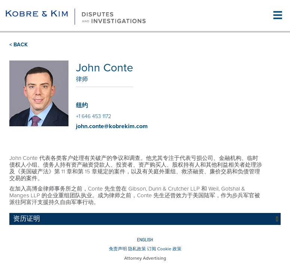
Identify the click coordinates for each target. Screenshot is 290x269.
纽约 (82, 105)
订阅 (151, 248)
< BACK (18, 44)
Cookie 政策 (169, 248)
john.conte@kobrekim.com (112, 126)
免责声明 (118, 248)
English (145, 240)
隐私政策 (137, 248)
